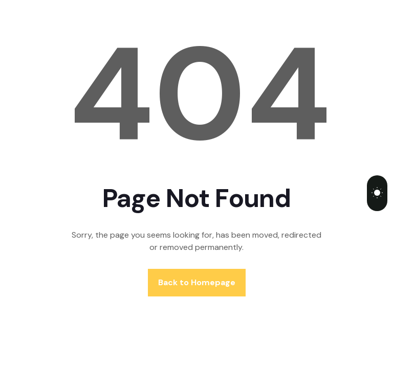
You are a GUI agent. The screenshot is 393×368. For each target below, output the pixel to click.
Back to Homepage (196, 282)
